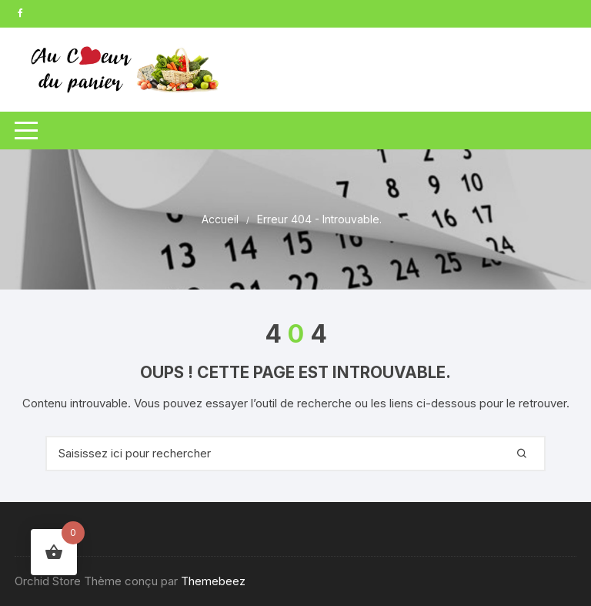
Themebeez (213, 581)
